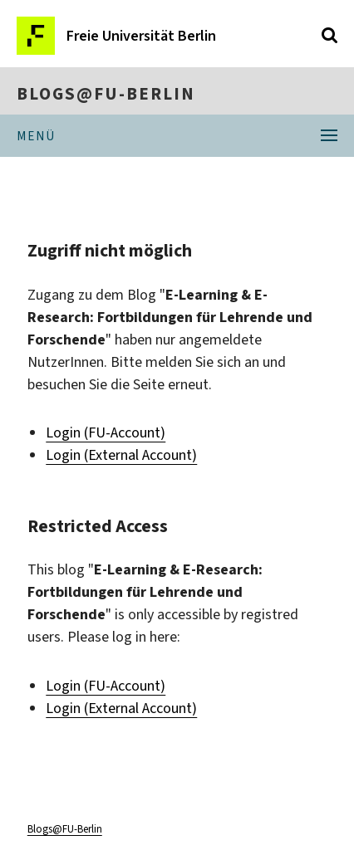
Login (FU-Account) (105, 432)
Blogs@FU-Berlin (106, 93)
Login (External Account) (121, 455)
